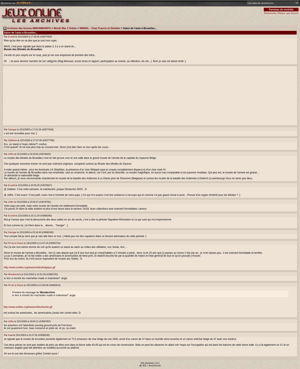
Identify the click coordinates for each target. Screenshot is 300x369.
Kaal (10, 335)
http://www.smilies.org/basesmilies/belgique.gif (29, 267)
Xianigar (12, 129)
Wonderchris (14, 274)
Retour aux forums (288, 13)
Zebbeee (12, 140)
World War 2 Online (65, 28)
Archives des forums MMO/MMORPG (29, 28)
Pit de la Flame (15, 243)
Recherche (270, 13)
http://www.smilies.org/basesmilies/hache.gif (27, 307)
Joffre (11, 154)
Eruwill (11, 36)
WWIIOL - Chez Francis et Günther (100, 28)
